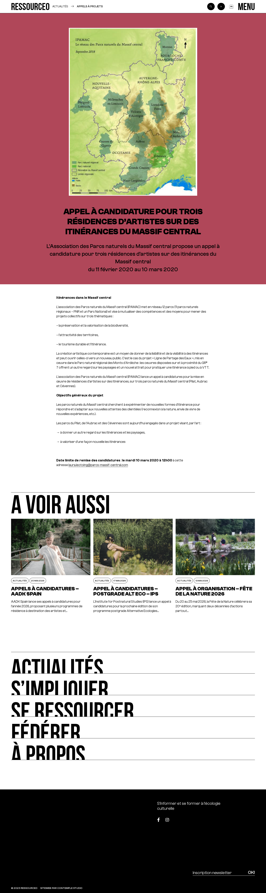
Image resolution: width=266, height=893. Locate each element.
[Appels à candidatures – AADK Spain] (50, 566)
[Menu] (246, 6)
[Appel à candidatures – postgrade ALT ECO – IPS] (133, 566)
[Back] (221, 6)
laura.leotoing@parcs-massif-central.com (98, 465)
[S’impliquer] (133, 684)
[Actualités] (133, 663)
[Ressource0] (30, 6)
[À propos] (133, 749)
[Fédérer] (133, 727)
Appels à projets (90, 6)
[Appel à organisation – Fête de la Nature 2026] (215, 566)
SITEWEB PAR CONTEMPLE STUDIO (61, 888)
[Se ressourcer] (133, 706)
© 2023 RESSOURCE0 (24, 888)
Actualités (60, 6)
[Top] (238, 818)
